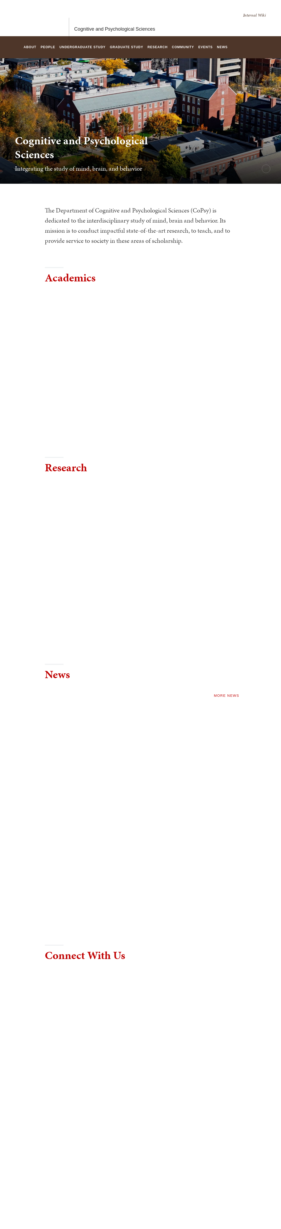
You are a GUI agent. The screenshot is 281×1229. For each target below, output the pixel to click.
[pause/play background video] (266, 169)
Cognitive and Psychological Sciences (114, 18)
